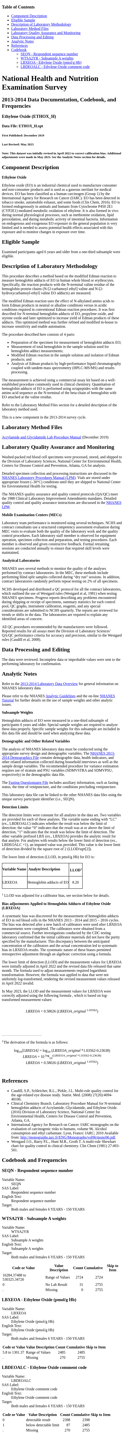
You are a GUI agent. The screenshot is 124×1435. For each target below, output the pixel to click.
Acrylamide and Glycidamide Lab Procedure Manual (41, 437)
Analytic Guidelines (60, 696)
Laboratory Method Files (30, 29)
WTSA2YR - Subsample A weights (47, 58)
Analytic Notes (22, 41)
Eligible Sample (23, 20)
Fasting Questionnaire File (28, 783)
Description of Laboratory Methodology (41, 24)
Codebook (19, 50)
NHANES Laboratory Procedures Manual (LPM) (38, 478)
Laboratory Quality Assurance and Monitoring (46, 33)
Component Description (29, 16)
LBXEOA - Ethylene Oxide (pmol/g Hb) (51, 62)
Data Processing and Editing (32, 37)
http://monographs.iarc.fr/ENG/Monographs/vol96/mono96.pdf (68, 1137)
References (19, 46)
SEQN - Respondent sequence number (49, 54)
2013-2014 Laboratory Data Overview (49, 684)
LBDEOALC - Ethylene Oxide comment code (55, 67)
